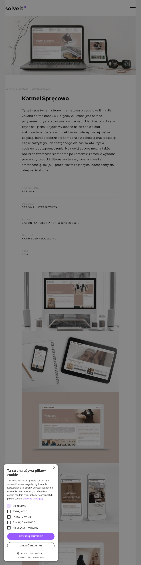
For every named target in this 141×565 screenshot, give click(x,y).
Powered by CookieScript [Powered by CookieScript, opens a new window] (31, 557)
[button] (31, 553)
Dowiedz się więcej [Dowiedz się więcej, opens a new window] (33, 498)
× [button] (54, 467)
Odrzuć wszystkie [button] (31, 545)
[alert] (70, 282)
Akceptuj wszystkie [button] (31, 536)
